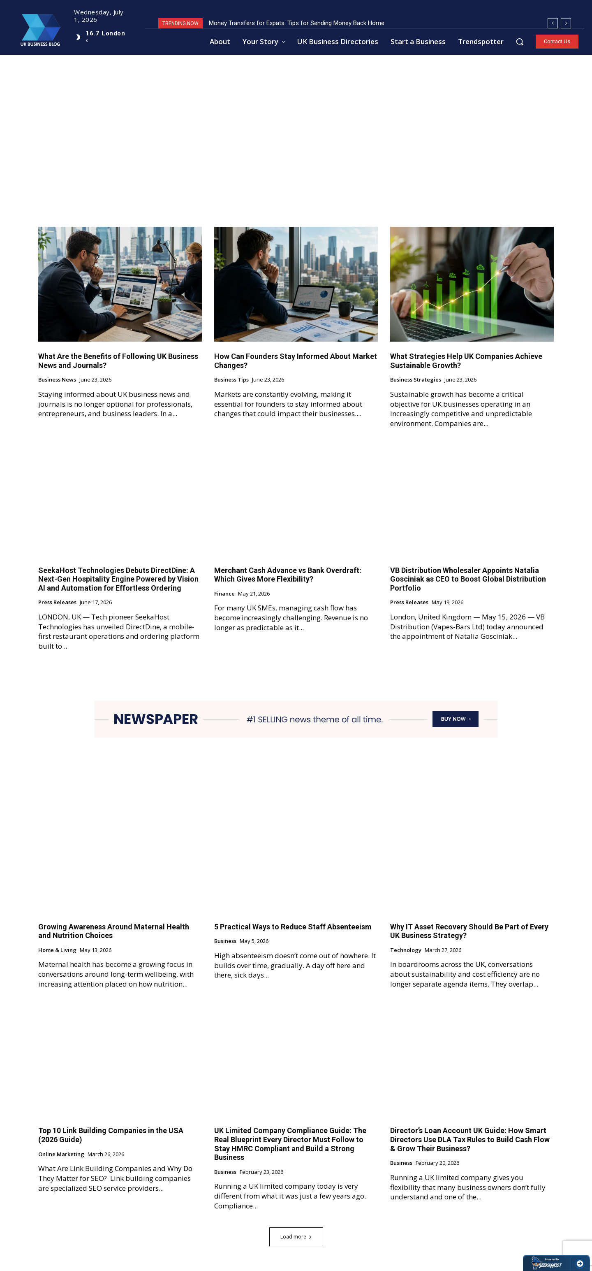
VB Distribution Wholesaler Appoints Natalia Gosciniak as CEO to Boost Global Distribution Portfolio (468, 579)
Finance (224, 594)
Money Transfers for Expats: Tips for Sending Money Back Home (296, 23)
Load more (296, 1236)
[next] (566, 23)
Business (225, 941)
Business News (57, 380)
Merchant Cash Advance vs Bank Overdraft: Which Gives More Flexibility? (287, 575)
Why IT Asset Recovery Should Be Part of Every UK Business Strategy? (469, 931)
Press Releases (57, 602)
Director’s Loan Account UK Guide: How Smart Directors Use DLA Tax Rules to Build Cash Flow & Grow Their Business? (470, 1139)
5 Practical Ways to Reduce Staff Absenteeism (293, 926)
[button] (520, 41)
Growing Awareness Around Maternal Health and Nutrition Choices (113, 931)
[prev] (553, 23)
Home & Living (57, 950)
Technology (405, 950)
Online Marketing (61, 1154)
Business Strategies (415, 380)
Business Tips (231, 380)
